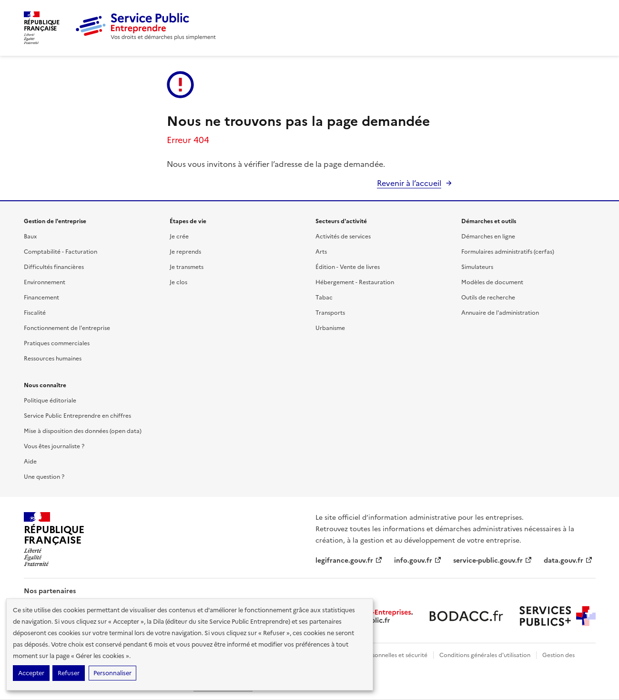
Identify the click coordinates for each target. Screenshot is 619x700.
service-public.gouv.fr (492, 561)
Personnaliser (112, 673)
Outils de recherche (488, 297)
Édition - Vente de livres (347, 267)
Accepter (31, 673)
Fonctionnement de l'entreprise (67, 328)
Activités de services (343, 236)
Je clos (178, 282)
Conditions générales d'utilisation (484, 655)
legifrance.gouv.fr (349, 561)
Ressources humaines (52, 358)
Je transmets (186, 267)
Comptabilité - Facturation (60, 251)
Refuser (69, 673)
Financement (41, 297)
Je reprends (185, 251)
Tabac (324, 297)
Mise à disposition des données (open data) (83, 431)
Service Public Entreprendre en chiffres (77, 416)
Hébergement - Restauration (354, 282)
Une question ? (44, 477)
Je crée (179, 236)
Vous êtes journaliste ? (54, 446)
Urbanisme (330, 328)
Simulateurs (477, 267)
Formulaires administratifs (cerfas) (507, 251)
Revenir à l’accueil (409, 183)
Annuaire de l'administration (500, 313)
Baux (30, 236)
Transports (330, 313)
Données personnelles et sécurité (382, 655)
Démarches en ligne (488, 236)
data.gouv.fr (568, 561)
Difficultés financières (54, 267)
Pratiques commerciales (57, 343)
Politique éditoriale (50, 400)
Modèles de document (492, 282)
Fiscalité (35, 313)
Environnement (44, 282)
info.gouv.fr (418, 561)
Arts (321, 251)
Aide (30, 461)
